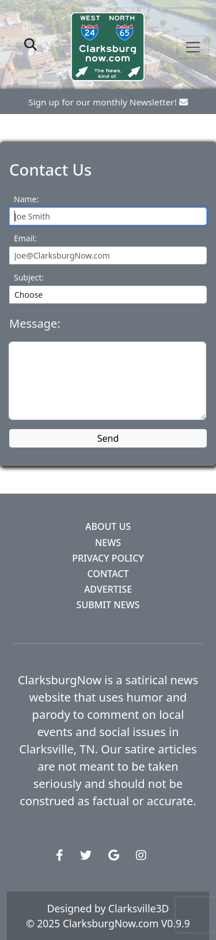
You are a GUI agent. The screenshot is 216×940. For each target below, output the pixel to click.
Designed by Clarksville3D (108, 908)
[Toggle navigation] (193, 47)
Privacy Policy (108, 558)
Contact (108, 573)
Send (108, 438)
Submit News (108, 604)
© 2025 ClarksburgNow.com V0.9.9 (108, 923)
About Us (108, 526)
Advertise (108, 589)
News (108, 542)
